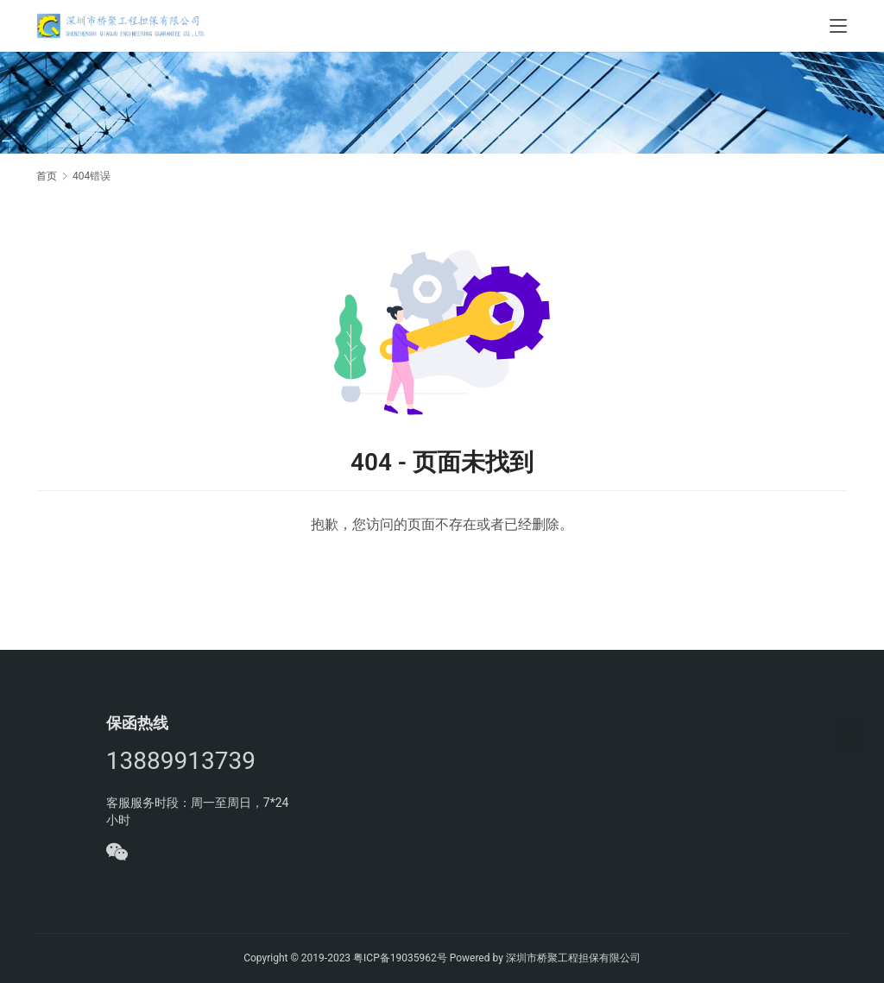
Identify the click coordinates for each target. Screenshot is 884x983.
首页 (46, 176)
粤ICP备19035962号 (400, 958)
